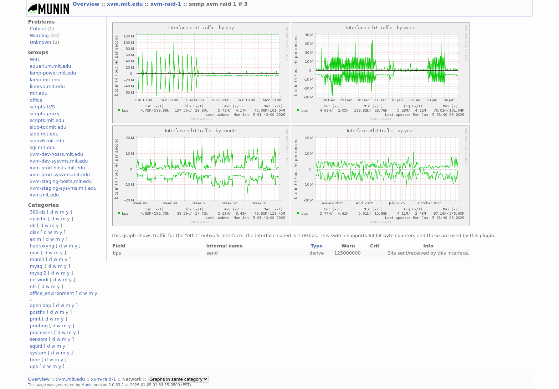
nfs (33, 286)
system (38, 352)
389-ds (37, 212)
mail (35, 252)
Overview (86, 4)
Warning (39, 35)
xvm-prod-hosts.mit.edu (57, 167)
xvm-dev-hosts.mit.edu (56, 154)
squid (36, 346)
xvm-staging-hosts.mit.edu (61, 181)
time (35, 359)
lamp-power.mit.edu (53, 73)
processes (41, 332)
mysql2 (38, 273)
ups (34, 366)
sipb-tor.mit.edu (48, 127)
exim (35, 239)
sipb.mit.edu (44, 134)
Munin (87, 385)
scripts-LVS (42, 106)
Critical (38, 28)
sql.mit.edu (43, 147)
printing (38, 325)
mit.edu (38, 93)
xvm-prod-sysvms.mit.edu (60, 174)
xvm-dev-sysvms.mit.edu (59, 161)
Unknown (40, 42)
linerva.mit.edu (47, 86)
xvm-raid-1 (166, 4)
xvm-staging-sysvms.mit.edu (63, 188)
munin (37, 259)
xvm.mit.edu (126, 4)
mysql (36, 266)
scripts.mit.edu (47, 120)
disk (34, 232)
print (35, 319)
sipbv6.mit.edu (47, 140)
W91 (35, 59)
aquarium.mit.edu (50, 66)
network (39, 279)
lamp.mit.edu (45, 79)
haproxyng (42, 246)
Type (317, 246)
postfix (37, 312)
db (32, 225)
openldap (40, 305)
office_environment (52, 293)
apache (38, 218)
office (36, 100)
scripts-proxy (45, 113)
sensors (38, 339)
